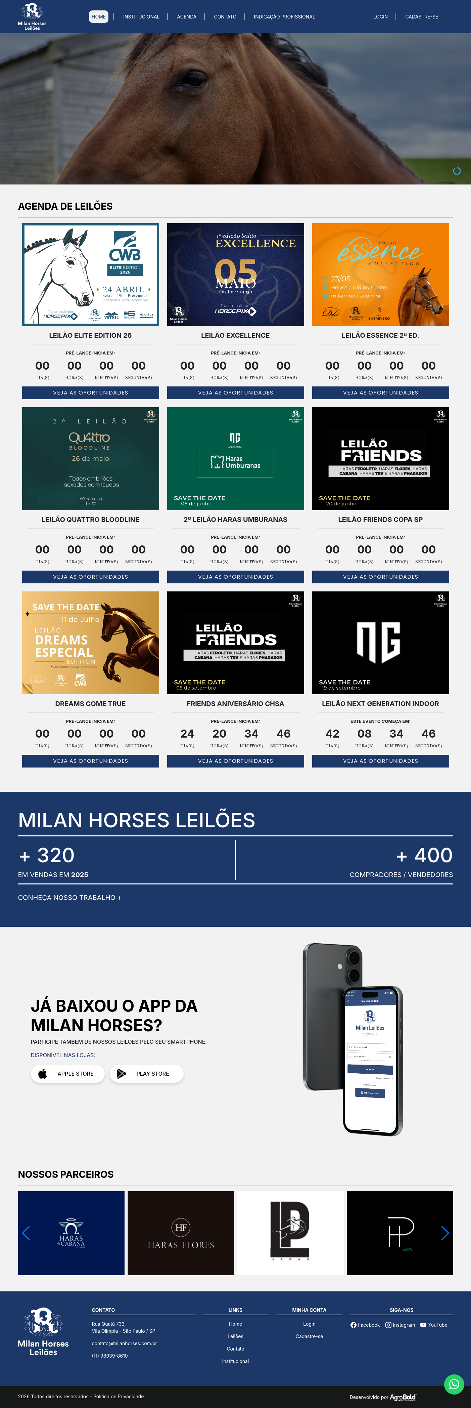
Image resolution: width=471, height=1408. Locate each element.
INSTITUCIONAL (141, 16)
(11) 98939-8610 (110, 1356)
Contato (235, 1349)
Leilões (235, 1336)
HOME (99, 16)
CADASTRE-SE (421, 16)
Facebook (365, 1324)
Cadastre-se (309, 1336)
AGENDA (187, 16)
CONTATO (225, 16)
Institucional (235, 1361)
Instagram (400, 1324)
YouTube (433, 1324)
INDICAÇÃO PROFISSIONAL (284, 16)
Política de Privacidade (118, 1396)
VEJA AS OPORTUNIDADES (90, 393)
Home (235, 1324)
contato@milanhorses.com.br (124, 1343)
